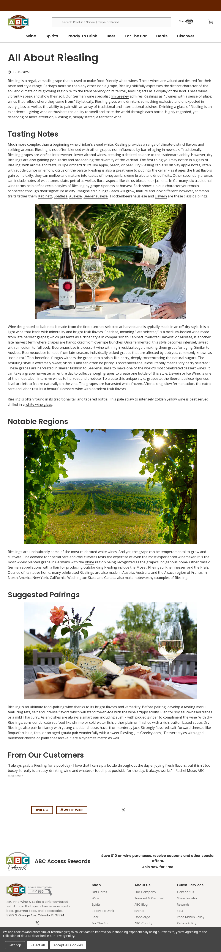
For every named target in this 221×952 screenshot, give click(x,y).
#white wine (71, 809)
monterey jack (128, 727)
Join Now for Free (157, 866)
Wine (31, 36)
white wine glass (38, 404)
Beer (111, 36)
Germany (180, 180)
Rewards (183, 904)
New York (40, 577)
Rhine (89, 562)
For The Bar (136, 36)
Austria (128, 572)
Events (139, 911)
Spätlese (61, 196)
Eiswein (161, 196)
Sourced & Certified (149, 898)
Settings (15, 945)
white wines (128, 80)
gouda (66, 732)
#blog (42, 809)
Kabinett (45, 196)
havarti (105, 727)
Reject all (37, 945)
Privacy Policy (64, 936)
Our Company (145, 892)
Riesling (14, 80)
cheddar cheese (85, 727)
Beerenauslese (96, 196)
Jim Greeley (120, 96)
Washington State (81, 577)
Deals (161, 36)
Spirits (52, 36)
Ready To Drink (82, 36)
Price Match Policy (190, 917)
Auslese (75, 196)
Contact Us (185, 892)
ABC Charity (143, 923)
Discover (185, 36)
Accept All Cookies (68, 945)
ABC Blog (141, 904)
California (58, 577)
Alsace (169, 572)
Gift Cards (99, 892)
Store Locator (187, 898)
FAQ (180, 911)
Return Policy (186, 923)
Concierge (142, 917)
